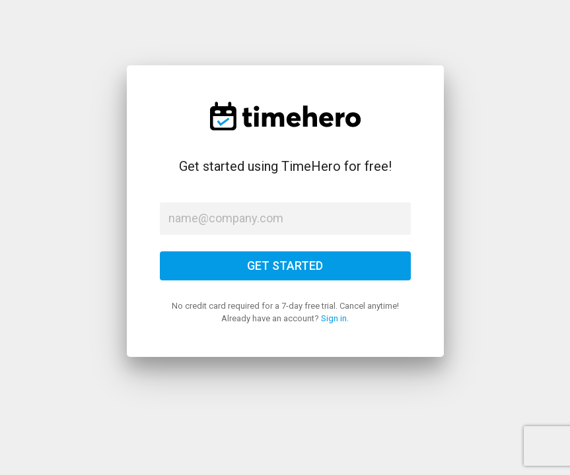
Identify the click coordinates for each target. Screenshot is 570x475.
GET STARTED (285, 265)
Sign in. (335, 318)
